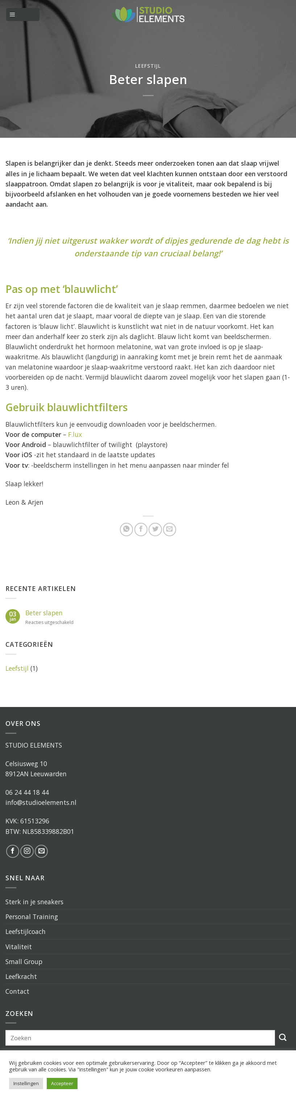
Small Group (23, 961)
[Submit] (283, 1038)
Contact (17, 991)
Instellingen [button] (26, 1083)
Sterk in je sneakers (34, 901)
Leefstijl (147, 65)
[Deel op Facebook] (140, 529)
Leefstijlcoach (25, 931)
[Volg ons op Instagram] (26, 851)
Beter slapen (44, 613)
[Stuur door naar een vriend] (169, 529)
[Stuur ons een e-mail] (41, 851)
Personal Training (31, 916)
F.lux (75, 434)
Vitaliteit (18, 946)
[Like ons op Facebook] (12, 851)
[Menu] (23, 14)
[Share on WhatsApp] (126, 529)
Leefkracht (21, 976)
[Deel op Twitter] (155, 529)
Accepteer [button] (62, 1083)
